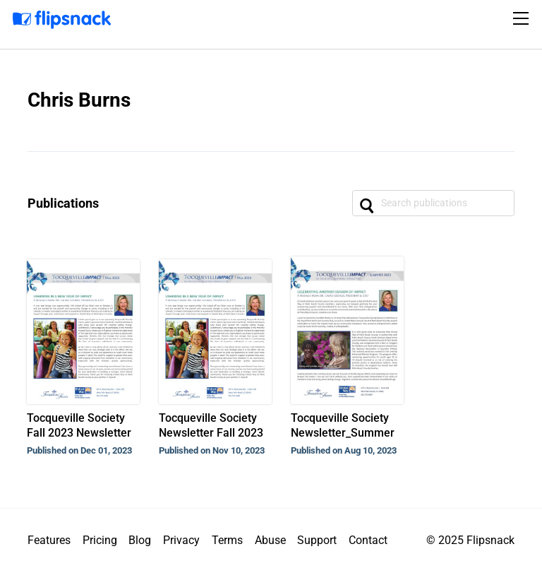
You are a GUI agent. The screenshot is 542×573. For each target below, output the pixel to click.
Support (317, 540)
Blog (139, 540)
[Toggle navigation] (523, 18)
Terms (227, 540)
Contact (368, 540)
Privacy (181, 540)
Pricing (100, 540)
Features (49, 540)
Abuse (270, 540)
